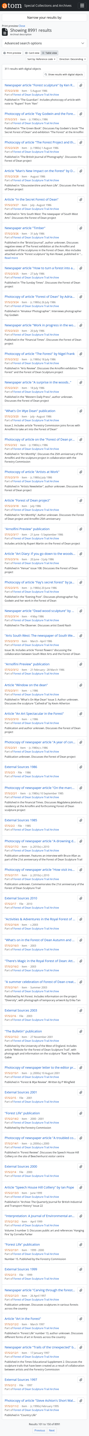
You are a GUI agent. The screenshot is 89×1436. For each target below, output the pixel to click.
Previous (40, 1430)
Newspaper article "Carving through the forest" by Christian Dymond (40, 1290)
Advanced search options (23, 43)
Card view (32, 52)
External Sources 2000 (21, 1166)
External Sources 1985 (21, 820)
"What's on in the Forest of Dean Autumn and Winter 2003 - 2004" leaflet (40, 940)
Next (52, 1430)
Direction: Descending (71, 59)
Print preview (12, 52)
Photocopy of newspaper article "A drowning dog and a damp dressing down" (40, 841)
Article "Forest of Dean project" (27, 500)
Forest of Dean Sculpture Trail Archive (36, 94)
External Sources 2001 (21, 1092)
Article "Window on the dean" (26, 685)
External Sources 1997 (21, 1380)
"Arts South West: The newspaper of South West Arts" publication (40, 635)
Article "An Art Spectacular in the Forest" (34, 714)
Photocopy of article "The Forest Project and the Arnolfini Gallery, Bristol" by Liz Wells (40, 142)
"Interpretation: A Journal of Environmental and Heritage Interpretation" (40, 1216)
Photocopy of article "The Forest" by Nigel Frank (40, 354)
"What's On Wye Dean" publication (30, 411)
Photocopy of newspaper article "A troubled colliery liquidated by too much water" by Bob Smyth (40, 1138)
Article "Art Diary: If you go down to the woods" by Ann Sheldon (40, 554)
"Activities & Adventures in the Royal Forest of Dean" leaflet (40, 919)
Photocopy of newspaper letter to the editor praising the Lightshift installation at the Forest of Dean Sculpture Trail (40, 1067)
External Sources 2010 (21, 898)
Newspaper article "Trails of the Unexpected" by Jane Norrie (40, 1347)
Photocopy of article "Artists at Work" (32, 472)
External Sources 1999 (21, 1269)
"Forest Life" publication (22, 1113)
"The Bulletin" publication (23, 1031)
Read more (11, 258)
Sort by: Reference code (40, 59)
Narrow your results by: (44, 17)
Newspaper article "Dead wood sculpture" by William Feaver (40, 611)
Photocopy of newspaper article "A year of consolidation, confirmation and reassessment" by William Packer (40, 742)
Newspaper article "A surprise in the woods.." (38, 382)
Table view (49, 52)
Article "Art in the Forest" (23, 1319)
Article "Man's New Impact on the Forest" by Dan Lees (40, 171)
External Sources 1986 (21, 767)
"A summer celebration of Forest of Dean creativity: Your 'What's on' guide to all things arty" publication (40, 982)
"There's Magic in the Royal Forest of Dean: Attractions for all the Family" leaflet (40, 961)
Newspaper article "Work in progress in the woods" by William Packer (40, 325)
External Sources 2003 (21, 1010)
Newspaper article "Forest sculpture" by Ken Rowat (40, 85)
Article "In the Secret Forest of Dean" (31, 199)
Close (22, 26)
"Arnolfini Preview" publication (27, 529)
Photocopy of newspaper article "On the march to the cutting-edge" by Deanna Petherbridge (40, 788)
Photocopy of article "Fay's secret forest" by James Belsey (40, 582)
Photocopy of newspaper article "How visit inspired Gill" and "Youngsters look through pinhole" (40, 870)
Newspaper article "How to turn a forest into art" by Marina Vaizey (40, 268)
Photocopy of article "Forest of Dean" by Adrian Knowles (40, 297)
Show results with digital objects (64, 74)
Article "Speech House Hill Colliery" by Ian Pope (39, 1187)
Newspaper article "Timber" (25, 228)
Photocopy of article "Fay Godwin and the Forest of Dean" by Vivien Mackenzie (40, 114)
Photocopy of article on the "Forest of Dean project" (40, 439)
